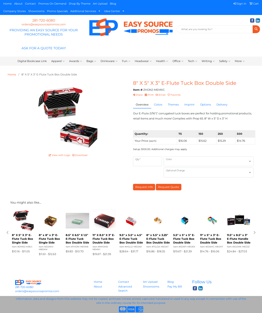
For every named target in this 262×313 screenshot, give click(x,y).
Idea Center (112, 11)
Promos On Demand (52, 3)
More (240, 61)
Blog (113, 3)
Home (7, 3)
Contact (30, 3)
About (18, 3)
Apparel (58, 61)
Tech (192, 61)
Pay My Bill (174, 286)
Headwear (143, 61)
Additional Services (83, 11)
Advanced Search (125, 288)
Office (178, 61)
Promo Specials (57, 11)
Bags (91, 61)
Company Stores (14, 11)
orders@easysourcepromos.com (44, 24)
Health (162, 61)
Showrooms (36, 11)
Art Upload (100, 3)
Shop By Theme (80, 3)
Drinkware (109, 61)
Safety (224, 61)
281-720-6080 (43, 20)
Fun (126, 61)
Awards (75, 61)
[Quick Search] (215, 29)
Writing (208, 61)
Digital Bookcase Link (32, 61)
